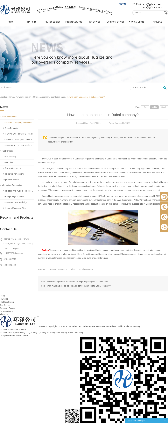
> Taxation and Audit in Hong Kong (18, 191)
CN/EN (122, 4)
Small (163, 107)
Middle (154, 107)
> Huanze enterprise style (14, 208)
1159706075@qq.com (13, 253)
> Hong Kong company (13, 196)
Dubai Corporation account (81, 269)
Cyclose (45, 250)
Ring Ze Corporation (58, 269)
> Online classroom (12, 168)
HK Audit (31, 22)
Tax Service (94, 22)
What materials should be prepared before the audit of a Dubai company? (78, 286)
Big (145, 107)
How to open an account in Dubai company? (86, 97)
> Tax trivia (8, 162)
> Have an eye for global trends (18, 134)
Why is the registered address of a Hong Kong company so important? (77, 282)
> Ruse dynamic (10, 128)
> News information (8, 116)
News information (23, 97)
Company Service (115, 22)
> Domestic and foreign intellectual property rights (18, 145)
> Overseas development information (18, 139)
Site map (136, 326)
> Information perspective (11, 185)
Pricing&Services (73, 22)
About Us (157, 22)
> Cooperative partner (9, 179)
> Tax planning (6, 151)
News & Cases (136, 22)
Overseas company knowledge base (49, 97)
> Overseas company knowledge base (18, 122)
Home (11, 22)
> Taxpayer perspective (13, 174)
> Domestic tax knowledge (15, 202)
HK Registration (52, 22)
